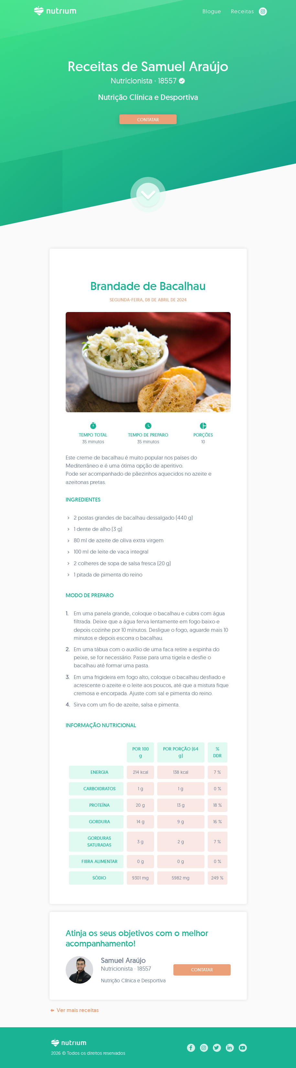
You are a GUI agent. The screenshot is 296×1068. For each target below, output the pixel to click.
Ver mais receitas (74, 1010)
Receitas (242, 11)
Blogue (212, 11)
